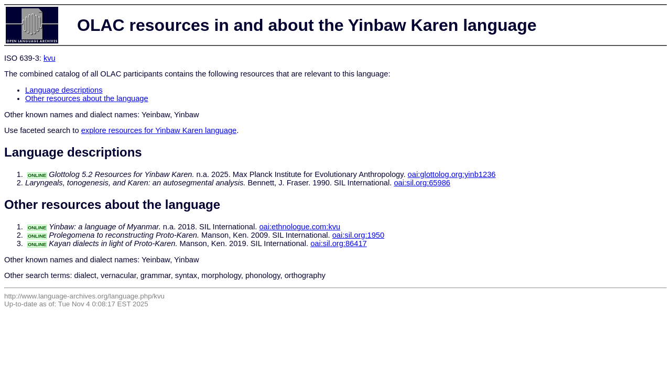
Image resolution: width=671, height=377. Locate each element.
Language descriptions (64, 90)
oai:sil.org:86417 (338, 243)
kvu (50, 58)
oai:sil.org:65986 (422, 183)
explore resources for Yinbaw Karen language (159, 130)
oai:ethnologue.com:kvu (299, 227)
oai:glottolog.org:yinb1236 (452, 174)
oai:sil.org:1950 (358, 235)
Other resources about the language (86, 98)
